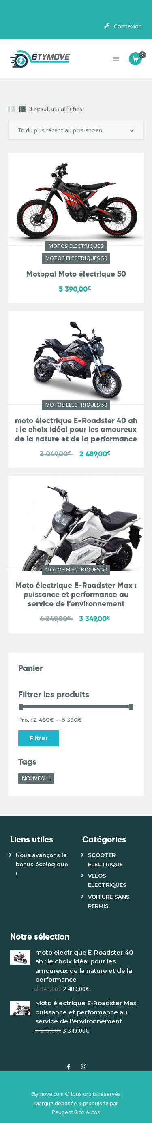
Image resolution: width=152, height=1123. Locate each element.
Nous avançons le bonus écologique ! (42, 864)
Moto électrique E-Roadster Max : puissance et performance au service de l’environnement (76, 595)
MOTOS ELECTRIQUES (76, 245)
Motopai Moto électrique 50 (76, 274)
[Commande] (76, 130)
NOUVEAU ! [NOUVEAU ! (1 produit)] (36, 778)
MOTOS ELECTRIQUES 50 (76, 258)
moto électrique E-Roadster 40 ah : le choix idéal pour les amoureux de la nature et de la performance (76, 430)
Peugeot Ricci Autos (76, 1112)
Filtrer (39, 738)
